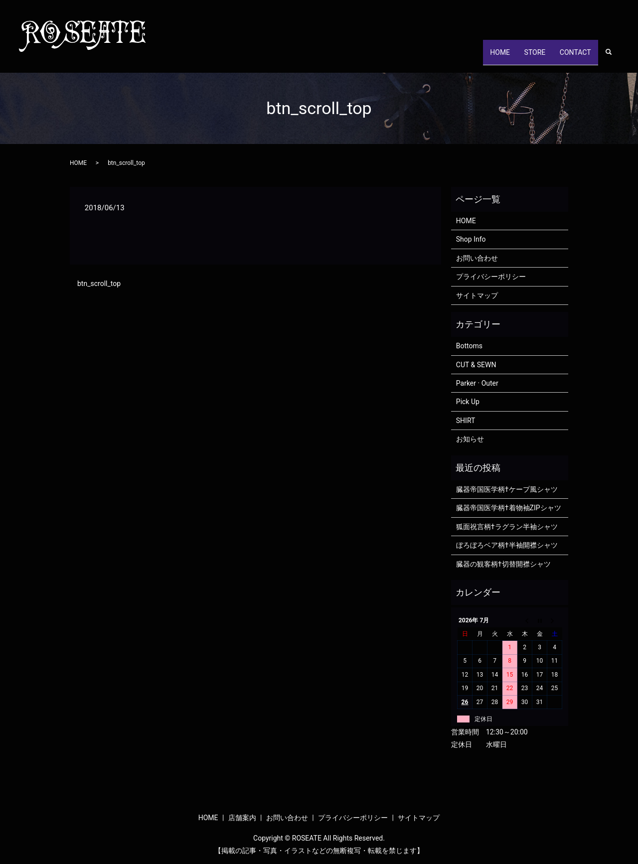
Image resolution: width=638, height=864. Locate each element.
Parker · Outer (477, 383)
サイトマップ (477, 295)
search (614, 57)
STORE (524, 57)
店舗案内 (242, 818)
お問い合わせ (477, 258)
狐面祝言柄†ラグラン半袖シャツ (507, 527)
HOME (483, 57)
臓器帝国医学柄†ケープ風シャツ (507, 489)
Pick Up (467, 402)
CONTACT (572, 57)
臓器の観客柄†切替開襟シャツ (503, 564)
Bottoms (469, 346)
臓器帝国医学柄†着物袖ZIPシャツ (508, 508)
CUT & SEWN (476, 365)
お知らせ (470, 439)
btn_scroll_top (99, 284)
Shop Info (471, 239)
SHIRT (466, 421)
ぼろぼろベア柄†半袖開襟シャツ (507, 545)
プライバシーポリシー (491, 277)
